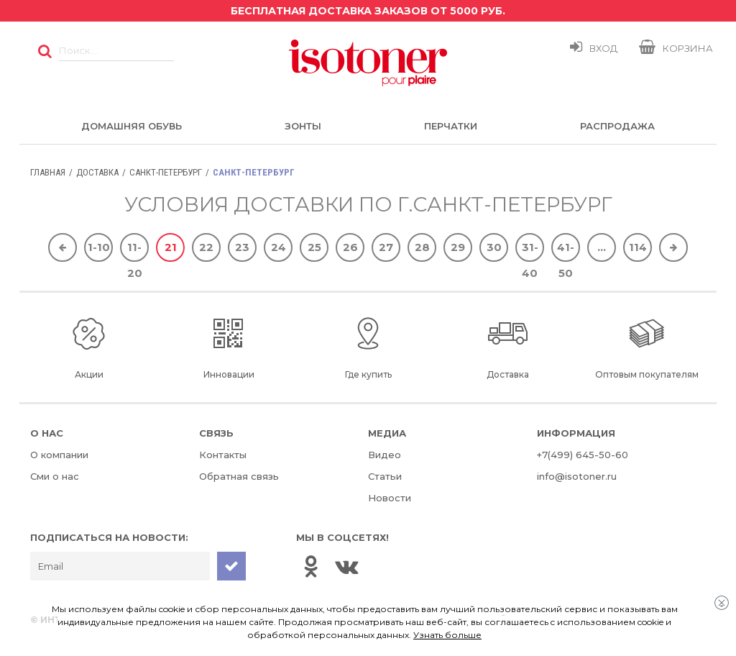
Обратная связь (239, 476)
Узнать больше (447, 634)
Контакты (223, 454)
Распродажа (617, 126)
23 (242, 247)
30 (494, 247)
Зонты (303, 126)
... (601, 247)
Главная (47, 172)
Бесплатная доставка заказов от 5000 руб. (368, 10)
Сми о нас (54, 476)
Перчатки (450, 126)
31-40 (530, 251)
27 (386, 247)
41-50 (565, 251)
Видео (384, 454)
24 (278, 247)
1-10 (99, 247)
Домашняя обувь (131, 126)
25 (314, 247)
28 (422, 247)
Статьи (385, 476)
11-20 (134, 251)
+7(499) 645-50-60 (582, 454)
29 (458, 247)
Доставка (97, 172)
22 (206, 247)
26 (350, 247)
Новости (389, 498)
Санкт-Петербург (165, 172)
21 (171, 247)
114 (638, 247)
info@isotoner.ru (577, 476)
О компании (59, 454)
